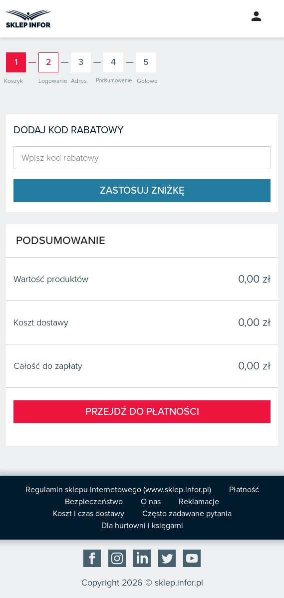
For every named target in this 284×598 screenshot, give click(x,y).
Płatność (244, 490)
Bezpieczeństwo (94, 502)
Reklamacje (199, 502)
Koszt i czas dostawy (88, 514)
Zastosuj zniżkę (142, 191)
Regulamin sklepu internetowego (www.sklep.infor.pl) (118, 490)
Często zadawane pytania (187, 514)
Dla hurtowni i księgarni (142, 526)
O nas (151, 502)
